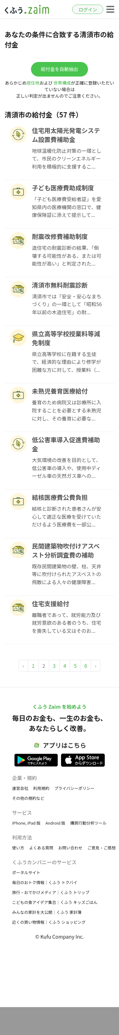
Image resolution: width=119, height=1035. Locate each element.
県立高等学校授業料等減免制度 (66, 338)
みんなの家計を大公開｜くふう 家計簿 (47, 912)
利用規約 (41, 788)
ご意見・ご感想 (101, 848)
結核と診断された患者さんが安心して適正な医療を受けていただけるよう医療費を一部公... (66, 516)
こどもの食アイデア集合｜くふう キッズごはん (54, 902)
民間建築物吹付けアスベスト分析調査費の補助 (66, 550)
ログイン (87, 9)
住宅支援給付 (50, 603)
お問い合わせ (70, 848)
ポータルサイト (26, 872)
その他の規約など (28, 798)
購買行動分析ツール (88, 823)
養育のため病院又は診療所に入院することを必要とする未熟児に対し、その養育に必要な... (66, 410)
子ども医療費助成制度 (63, 187)
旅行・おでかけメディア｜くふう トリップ (50, 892)
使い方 (18, 848)
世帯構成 (62, 83)
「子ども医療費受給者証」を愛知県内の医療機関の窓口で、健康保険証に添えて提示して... (66, 206)
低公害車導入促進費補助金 (66, 444)
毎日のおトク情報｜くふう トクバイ (44, 882)
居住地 (32, 83)
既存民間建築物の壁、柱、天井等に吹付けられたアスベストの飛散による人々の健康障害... (66, 574)
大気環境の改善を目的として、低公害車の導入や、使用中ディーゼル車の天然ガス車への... (66, 467)
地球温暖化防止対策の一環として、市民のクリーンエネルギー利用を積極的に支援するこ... (66, 158)
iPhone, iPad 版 (26, 823)
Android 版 (55, 823)
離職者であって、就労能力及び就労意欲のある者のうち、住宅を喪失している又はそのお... (66, 622)
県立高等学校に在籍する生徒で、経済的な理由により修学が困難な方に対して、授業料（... (66, 361)
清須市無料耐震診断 (60, 284)
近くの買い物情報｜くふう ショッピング (49, 922)
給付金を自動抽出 (59, 69)
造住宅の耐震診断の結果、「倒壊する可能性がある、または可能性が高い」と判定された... (66, 255)
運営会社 (20, 788)
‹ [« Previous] (23, 665)
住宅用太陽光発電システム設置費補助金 (66, 135)
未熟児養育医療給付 (60, 390)
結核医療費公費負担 (60, 497)
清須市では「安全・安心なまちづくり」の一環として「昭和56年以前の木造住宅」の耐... (67, 304)
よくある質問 (41, 848)
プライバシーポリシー (74, 788)
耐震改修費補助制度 (60, 236)
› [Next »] (95, 665)
